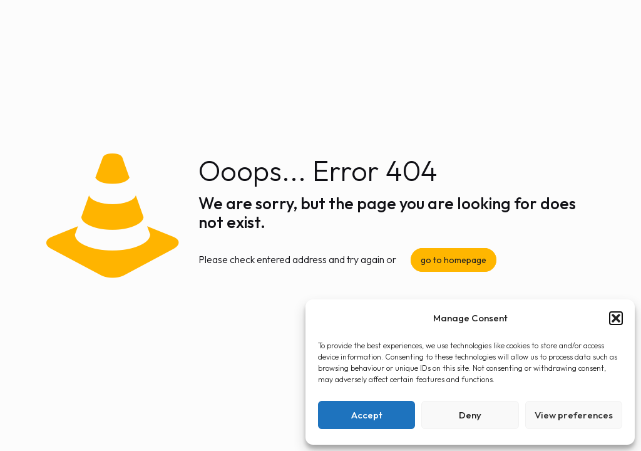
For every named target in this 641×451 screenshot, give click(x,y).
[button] (616, 318)
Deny (470, 415)
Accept (366, 415)
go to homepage (453, 260)
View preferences (574, 415)
